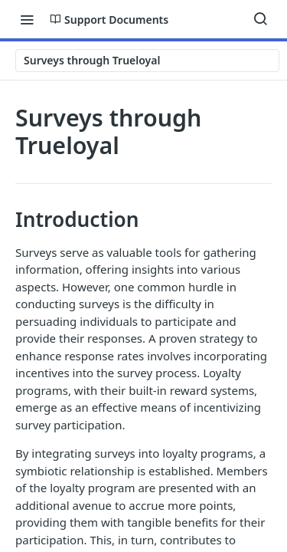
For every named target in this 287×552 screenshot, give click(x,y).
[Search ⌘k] (260, 19)
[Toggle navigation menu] (26, 19)
